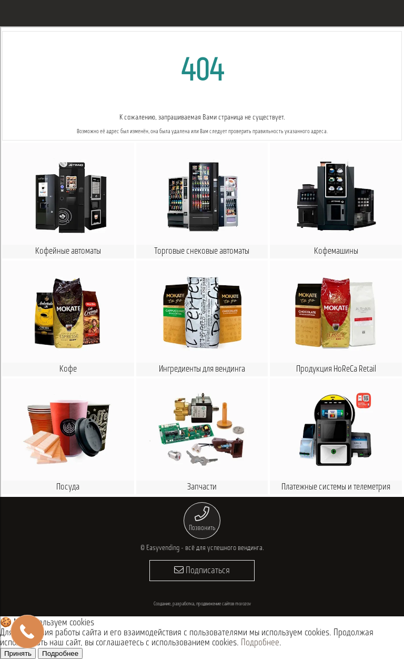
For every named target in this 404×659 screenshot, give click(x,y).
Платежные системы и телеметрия (335, 487)
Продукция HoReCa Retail (336, 369)
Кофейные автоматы (68, 251)
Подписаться (202, 570)
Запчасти (202, 487)
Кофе (68, 369)
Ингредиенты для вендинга (202, 369)
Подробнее (260, 643)
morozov (243, 604)
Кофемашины (336, 251)
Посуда (67, 487)
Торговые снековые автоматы (201, 251)
